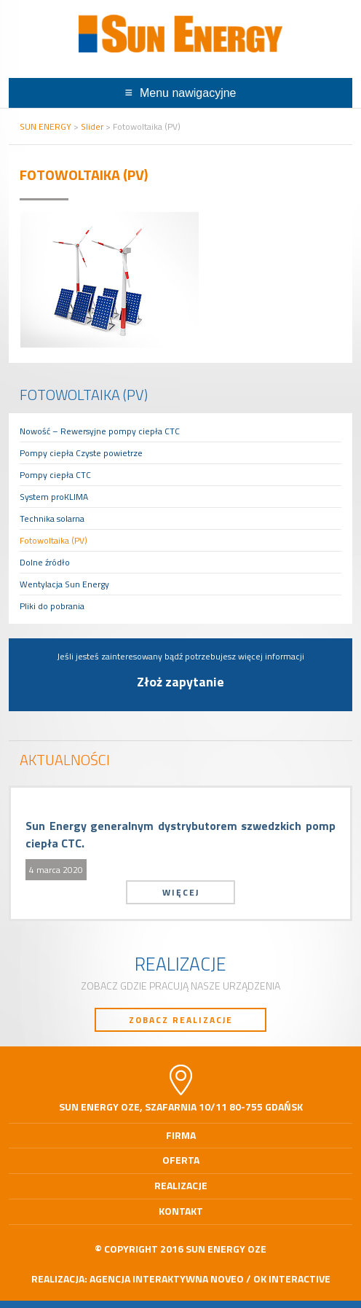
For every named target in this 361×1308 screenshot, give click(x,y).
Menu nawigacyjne (188, 93)
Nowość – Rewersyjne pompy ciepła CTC (100, 431)
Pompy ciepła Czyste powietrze (81, 453)
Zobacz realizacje (181, 1020)
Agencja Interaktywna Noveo (167, 1278)
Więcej (180, 892)
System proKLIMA (54, 497)
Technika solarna (52, 518)
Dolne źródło (45, 562)
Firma (181, 1135)
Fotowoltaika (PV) (53, 540)
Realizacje (180, 1185)
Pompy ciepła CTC (55, 475)
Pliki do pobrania (52, 606)
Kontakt (181, 1210)
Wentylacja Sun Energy (64, 584)
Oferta (180, 1159)
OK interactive (291, 1278)
